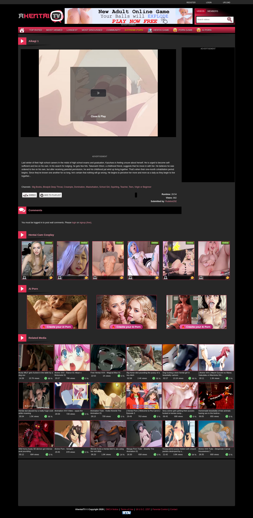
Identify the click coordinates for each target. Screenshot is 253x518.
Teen (131, 187)
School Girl (104, 187)
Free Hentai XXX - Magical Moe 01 (106, 373)
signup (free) (85, 222)
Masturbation (92, 187)
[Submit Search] (229, 20)
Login (209, 3)
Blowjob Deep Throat (53, 187)
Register (191, 3)
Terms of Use (127, 509)
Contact (173, 509)
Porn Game (182, 30)
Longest (72, 30)
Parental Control (160, 509)
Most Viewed (54, 30)
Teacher (124, 187)
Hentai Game (158, 30)
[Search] (211, 19)
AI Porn (204, 30)
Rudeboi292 (171, 201)
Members (212, 11)
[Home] (22, 30)
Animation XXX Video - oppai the (69, 411)
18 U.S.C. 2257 (143, 509)
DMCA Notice (112, 509)
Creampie (68, 187)
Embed (29, 195)
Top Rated (35, 30)
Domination (79, 187)
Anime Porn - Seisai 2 (64, 449)
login (74, 222)
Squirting (115, 187)
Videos (201, 11)
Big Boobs (37, 187)
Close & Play (98, 116)
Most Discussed (92, 30)
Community (114, 30)
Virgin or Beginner (143, 187)
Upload (226, 3)
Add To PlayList (50, 195)
